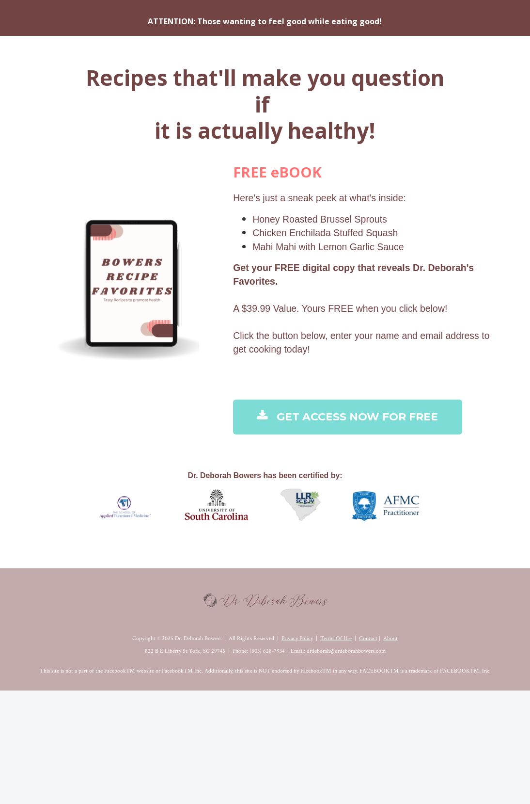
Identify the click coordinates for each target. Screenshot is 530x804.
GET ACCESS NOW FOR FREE (347, 416)
